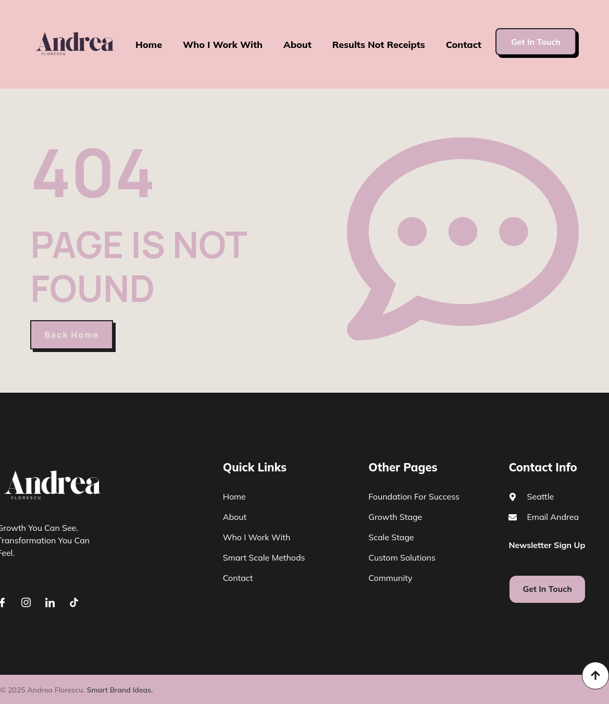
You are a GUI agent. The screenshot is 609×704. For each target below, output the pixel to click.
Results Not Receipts (379, 45)
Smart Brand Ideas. (119, 690)
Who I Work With (222, 45)
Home (148, 45)
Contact (464, 45)
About (297, 45)
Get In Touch (536, 42)
